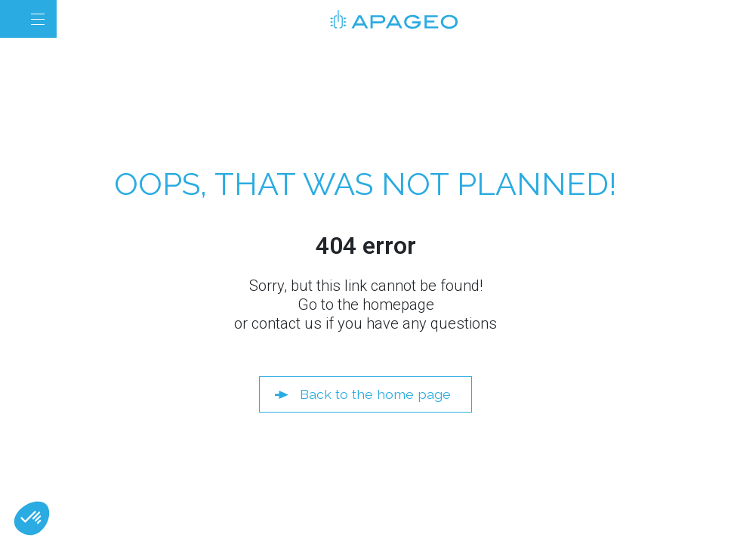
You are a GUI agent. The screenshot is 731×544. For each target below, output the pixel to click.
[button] (32, 518)
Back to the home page (375, 394)
